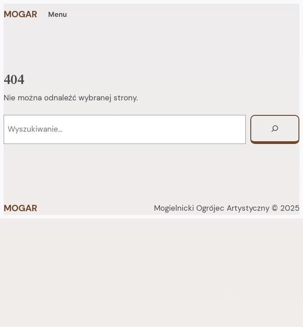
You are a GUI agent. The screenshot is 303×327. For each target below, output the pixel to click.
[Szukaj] (274, 129)
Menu (57, 14)
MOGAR (20, 14)
